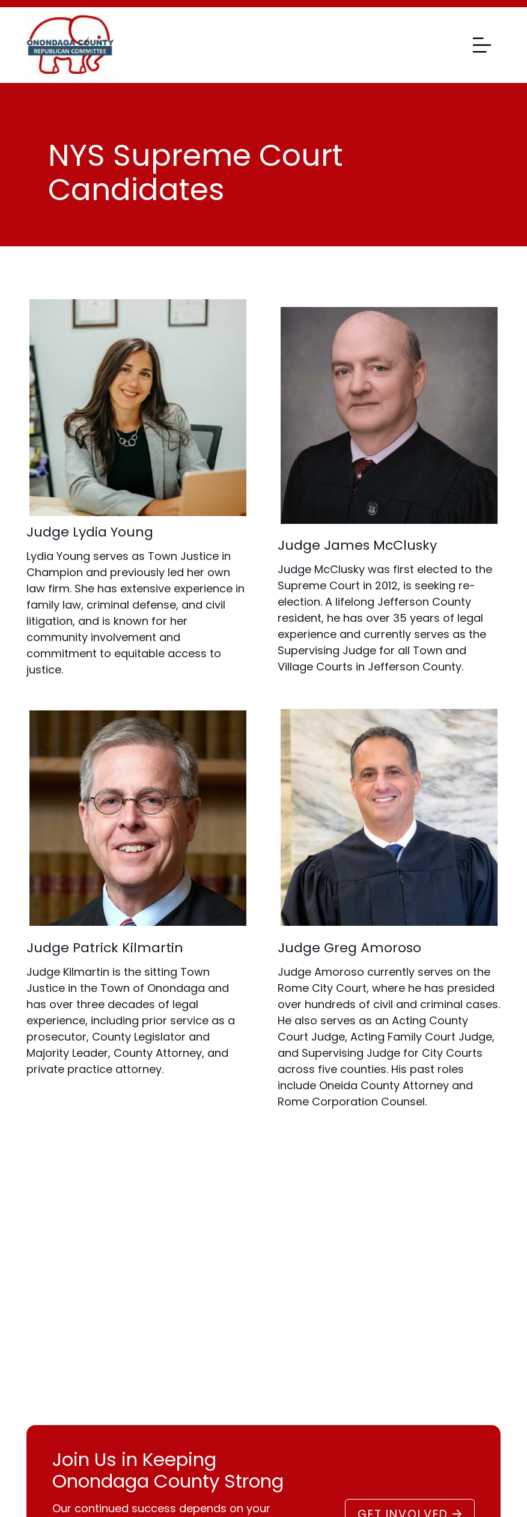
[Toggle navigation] (479, 45)
